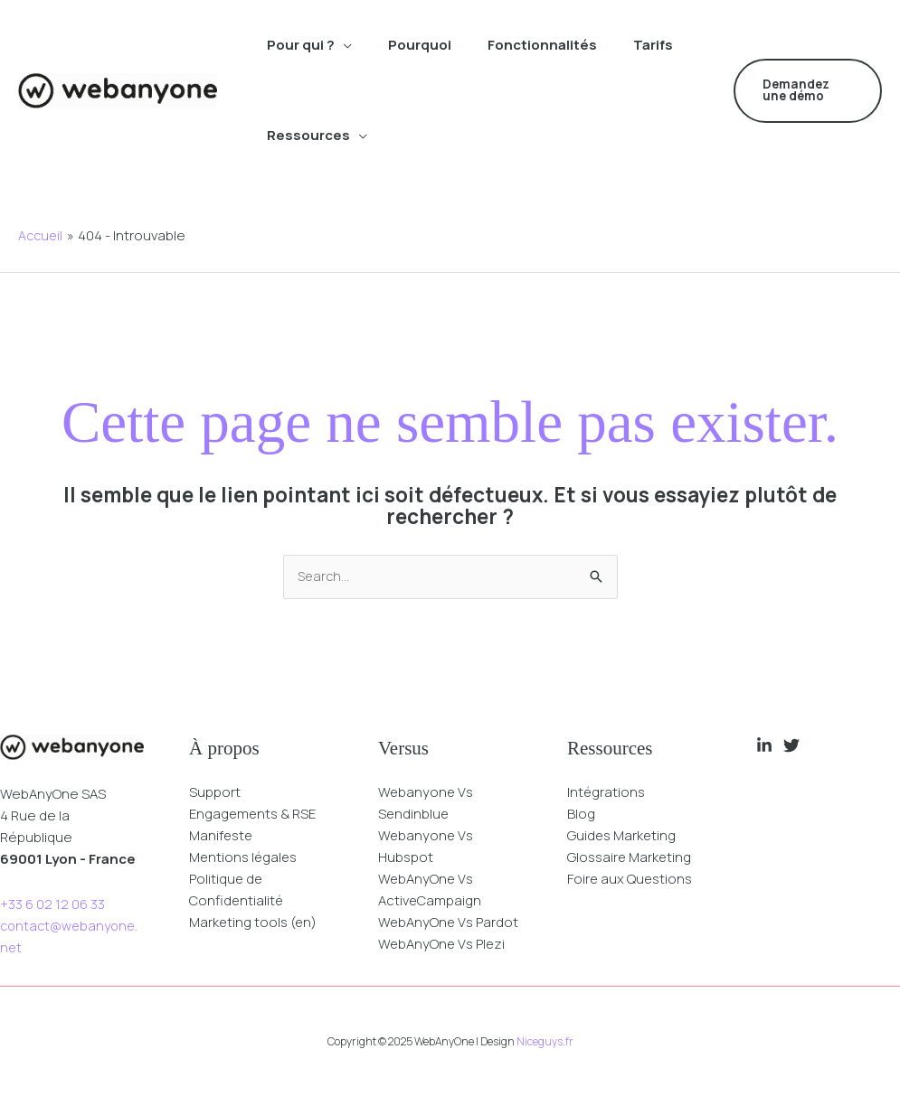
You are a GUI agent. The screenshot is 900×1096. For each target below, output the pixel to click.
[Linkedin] (764, 746)
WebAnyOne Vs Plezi (442, 944)
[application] (343, 45)
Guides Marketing (622, 836)
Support (215, 792)
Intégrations (606, 792)
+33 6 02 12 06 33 (52, 904)
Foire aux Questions (631, 879)
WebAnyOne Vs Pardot (449, 922)
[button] (808, 91)
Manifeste (222, 836)
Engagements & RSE (254, 814)
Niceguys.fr (544, 1042)
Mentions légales (244, 857)
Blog (581, 814)
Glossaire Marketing (630, 857)
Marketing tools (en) (254, 922)
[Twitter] (791, 746)
